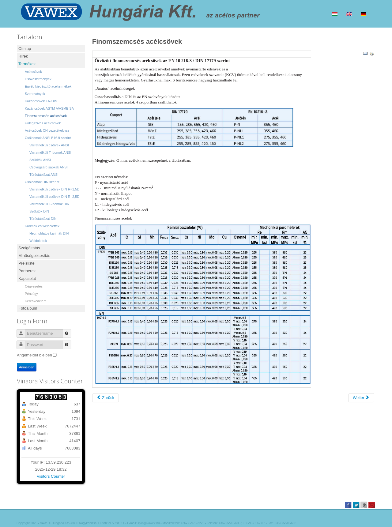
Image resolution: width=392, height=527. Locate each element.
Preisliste (26, 263)
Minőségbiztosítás (34, 255)
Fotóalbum (27, 308)
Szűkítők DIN (39, 211)
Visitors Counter (51, 476)
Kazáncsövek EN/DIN (41, 101)
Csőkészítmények (38, 79)
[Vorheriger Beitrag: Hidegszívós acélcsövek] (105, 397)
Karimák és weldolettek (42, 226)
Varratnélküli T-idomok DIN (49, 204)
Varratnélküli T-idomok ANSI (50, 152)
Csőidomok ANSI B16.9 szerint (48, 138)
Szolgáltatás (29, 248)
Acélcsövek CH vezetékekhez (47, 130)
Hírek (23, 56)
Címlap (24, 48)
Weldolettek (38, 241)
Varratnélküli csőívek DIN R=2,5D (54, 196)
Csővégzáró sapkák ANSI (48, 167)
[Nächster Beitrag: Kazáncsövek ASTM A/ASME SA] (361, 397)
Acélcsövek (33, 71)
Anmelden (26, 367)
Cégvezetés (34, 286)
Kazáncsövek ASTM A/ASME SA (49, 108)
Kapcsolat (27, 278)
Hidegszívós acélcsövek (43, 123)
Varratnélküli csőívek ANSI (49, 145)
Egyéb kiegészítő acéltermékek (48, 86)
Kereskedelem (35, 301)
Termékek (27, 64)
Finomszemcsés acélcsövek (46, 116)
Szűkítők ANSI (40, 160)
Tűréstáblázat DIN (43, 218)
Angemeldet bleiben (34, 355)
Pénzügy (31, 293)
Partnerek (27, 271)
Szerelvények (35, 94)
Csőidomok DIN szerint (42, 182)
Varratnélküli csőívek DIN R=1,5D (54, 189)
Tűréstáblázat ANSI (43, 174)
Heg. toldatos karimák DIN (49, 233)
